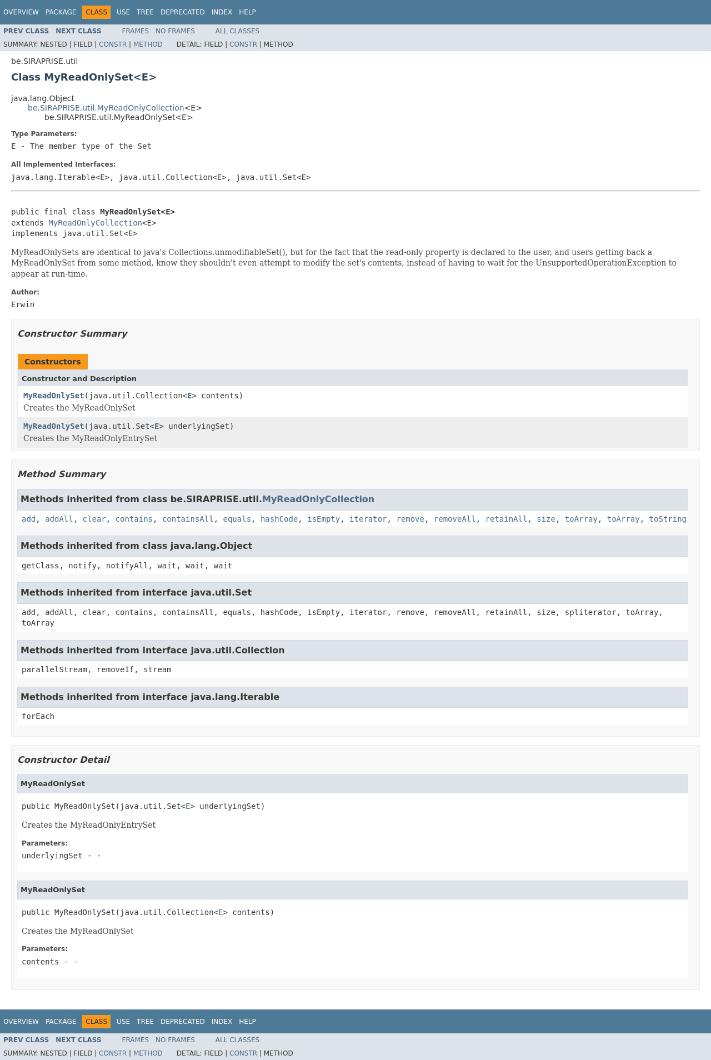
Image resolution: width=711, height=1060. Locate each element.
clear (94, 518)
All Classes (237, 31)
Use (123, 12)
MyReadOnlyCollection (95, 222)
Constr (113, 44)
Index (222, 12)
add (29, 518)
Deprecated (183, 12)
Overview (21, 12)
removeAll (455, 518)
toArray (581, 518)
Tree (145, 12)
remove (410, 518)
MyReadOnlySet (53, 395)
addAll (59, 518)
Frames (135, 31)
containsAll (188, 518)
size (546, 518)
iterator (368, 518)
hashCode (279, 518)
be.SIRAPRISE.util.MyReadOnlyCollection (106, 107)
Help (247, 12)
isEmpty (323, 518)
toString (668, 518)
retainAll (506, 518)
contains (134, 518)
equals (237, 518)
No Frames (175, 31)
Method (148, 44)
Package (61, 12)
